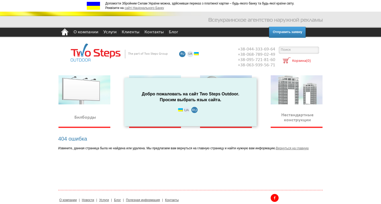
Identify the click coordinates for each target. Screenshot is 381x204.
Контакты (154, 32)
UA (190, 54)
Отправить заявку (287, 32)
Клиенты (130, 32)
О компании (86, 32)
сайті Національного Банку (144, 8)
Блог (173, 32)
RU (182, 54)
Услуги (110, 32)
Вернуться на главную (292, 148)
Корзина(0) (301, 61)
